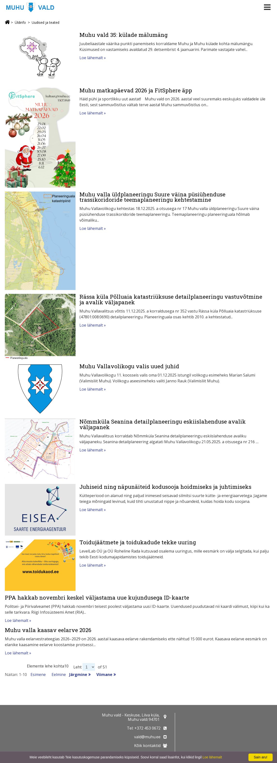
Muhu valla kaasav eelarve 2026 (48, 630)
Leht (77, 667)
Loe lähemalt (212, 757)
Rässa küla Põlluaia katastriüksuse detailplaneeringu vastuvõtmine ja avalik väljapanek (170, 299)
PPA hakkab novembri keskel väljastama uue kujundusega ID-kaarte (97, 597)
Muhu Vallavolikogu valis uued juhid (129, 366)
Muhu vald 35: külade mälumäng (123, 34)
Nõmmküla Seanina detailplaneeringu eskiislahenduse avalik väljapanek (162, 424)
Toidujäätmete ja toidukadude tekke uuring (137, 542)
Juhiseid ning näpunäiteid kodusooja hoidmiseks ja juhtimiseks (165, 486)
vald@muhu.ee (147, 736)
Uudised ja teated (45, 22)
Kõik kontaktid (147, 745)
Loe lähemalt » (92, 57)
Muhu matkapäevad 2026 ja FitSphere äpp (135, 90)
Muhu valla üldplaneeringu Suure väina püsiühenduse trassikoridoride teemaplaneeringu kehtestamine (152, 197)
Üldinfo (20, 22)
